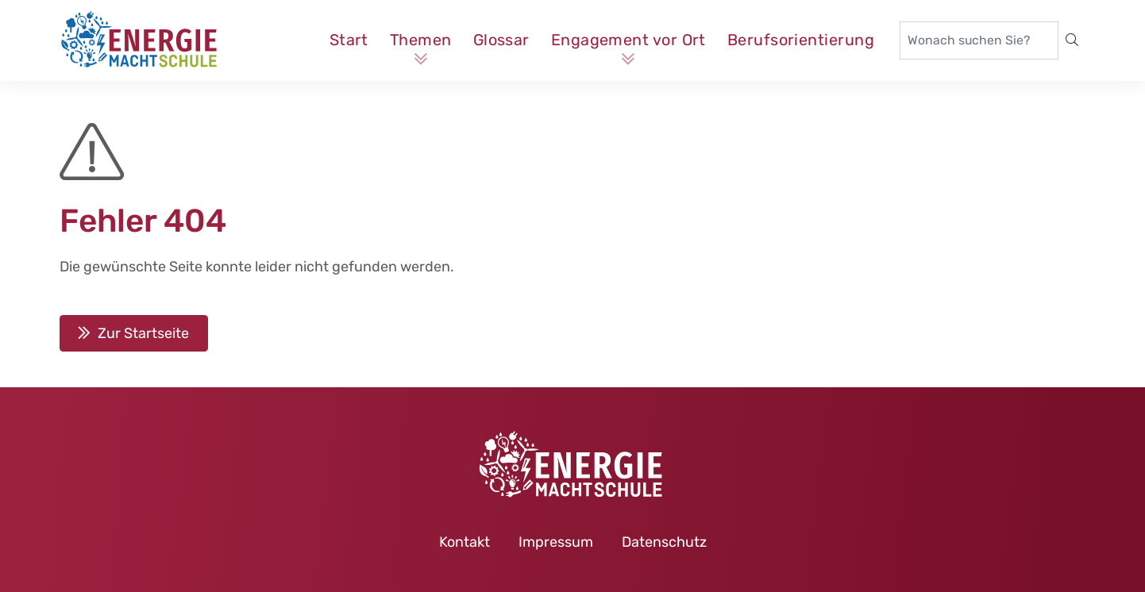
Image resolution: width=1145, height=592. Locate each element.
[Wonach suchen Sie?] (979, 40)
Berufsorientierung (800, 39)
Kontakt (464, 542)
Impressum (556, 542)
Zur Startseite (143, 333)
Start (349, 39)
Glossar (501, 39)
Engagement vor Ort (628, 39)
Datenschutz (664, 542)
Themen (421, 39)
